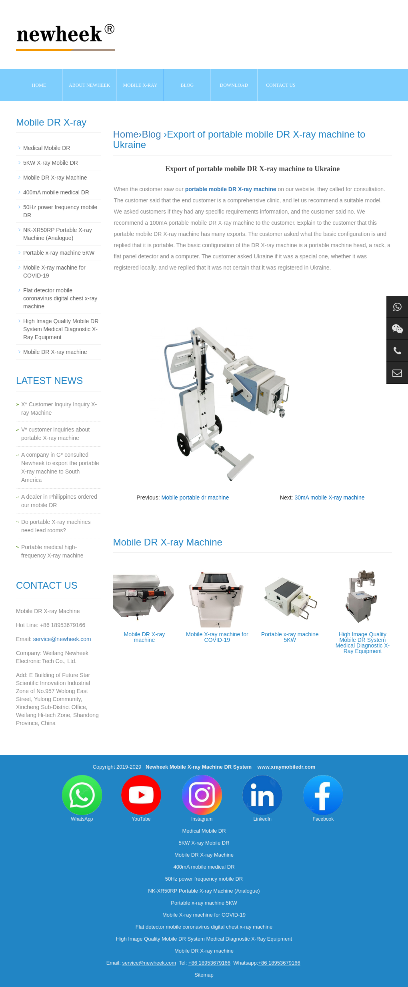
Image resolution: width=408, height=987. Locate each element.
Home (39, 85)
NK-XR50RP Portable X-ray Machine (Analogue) (204, 891)
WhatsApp (82, 798)
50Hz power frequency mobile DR (204, 879)
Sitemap (204, 975)
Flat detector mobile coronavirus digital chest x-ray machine (60, 298)
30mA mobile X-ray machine (329, 497)
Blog (151, 134)
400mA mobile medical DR (56, 192)
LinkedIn (262, 798)
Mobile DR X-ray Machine (55, 177)
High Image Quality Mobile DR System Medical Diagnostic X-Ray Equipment (363, 642)
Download (234, 85)
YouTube (141, 798)
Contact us (281, 85)
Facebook (323, 798)
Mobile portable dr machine (195, 497)
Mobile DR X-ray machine (144, 637)
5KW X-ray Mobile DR (50, 163)
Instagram (202, 798)
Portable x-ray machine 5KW (290, 637)
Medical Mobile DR (46, 148)
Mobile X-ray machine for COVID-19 (217, 637)
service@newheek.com (62, 639)
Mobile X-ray (140, 85)
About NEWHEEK (89, 85)
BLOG (187, 85)
